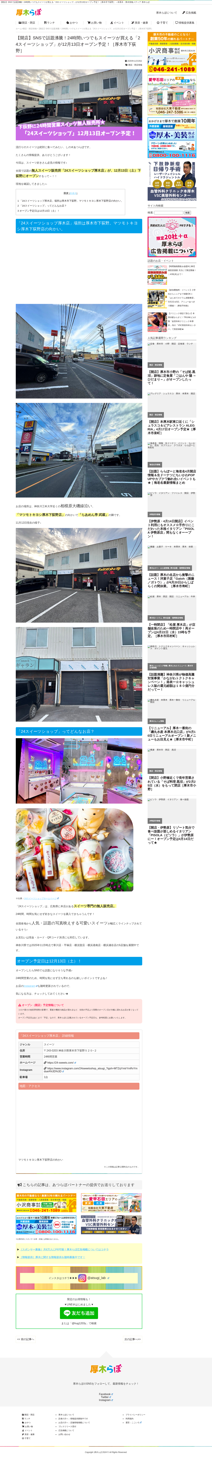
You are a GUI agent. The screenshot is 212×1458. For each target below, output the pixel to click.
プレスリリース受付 (67, 1426)
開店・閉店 (27, 22)
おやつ (72, 22)
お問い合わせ (64, 1434)
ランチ (49, 22)
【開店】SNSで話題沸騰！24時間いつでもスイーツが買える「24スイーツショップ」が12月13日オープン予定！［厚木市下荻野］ (78, 44)
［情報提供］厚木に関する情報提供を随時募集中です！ (52, 1257)
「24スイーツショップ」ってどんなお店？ (42, 205)
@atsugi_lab (93, 1278)
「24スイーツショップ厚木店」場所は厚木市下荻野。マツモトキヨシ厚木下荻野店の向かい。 (70, 200)
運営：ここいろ (134, 1422)
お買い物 (95, 22)
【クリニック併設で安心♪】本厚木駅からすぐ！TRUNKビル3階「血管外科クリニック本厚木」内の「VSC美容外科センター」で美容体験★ (182, 321)
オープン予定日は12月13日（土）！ (39, 210)
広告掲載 (189, 12)
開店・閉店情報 (135, 65)
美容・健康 (140, 22)
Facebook (106, 1394)
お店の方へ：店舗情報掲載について (74, 1422)
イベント (117, 22)
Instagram (31, 986)
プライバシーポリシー (135, 1415)
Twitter (106, 1397)
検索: (151, 212)
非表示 (73, 193)
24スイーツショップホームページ (41, 898)
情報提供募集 (184, 22)
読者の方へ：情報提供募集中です (73, 1419)
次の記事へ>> (132, 1339)
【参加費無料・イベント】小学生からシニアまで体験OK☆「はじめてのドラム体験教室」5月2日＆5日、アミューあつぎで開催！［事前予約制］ (182, 298)
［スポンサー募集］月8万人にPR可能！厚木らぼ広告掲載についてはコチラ (64, 1249)
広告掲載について (66, 1430)
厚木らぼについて (166, 12)
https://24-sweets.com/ (61, 1062)
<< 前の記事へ (25, 1339)
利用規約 (130, 1419)
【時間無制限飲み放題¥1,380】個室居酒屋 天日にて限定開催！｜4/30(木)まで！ (182, 270)
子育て (162, 22)
